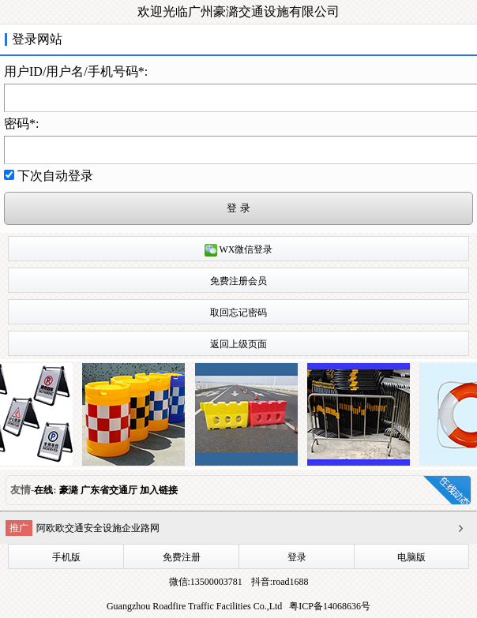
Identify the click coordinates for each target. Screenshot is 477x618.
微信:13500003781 (205, 581)
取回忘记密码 (238, 312)
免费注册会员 (238, 281)
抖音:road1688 (279, 581)
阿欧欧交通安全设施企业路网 (98, 528)
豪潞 (68, 490)
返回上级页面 (238, 344)
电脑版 (411, 557)
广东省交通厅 (109, 490)
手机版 (66, 557)
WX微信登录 (239, 250)
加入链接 (159, 490)
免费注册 (182, 557)
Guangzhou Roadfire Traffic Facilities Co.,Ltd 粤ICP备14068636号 (238, 606)
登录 (296, 557)
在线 (43, 490)
